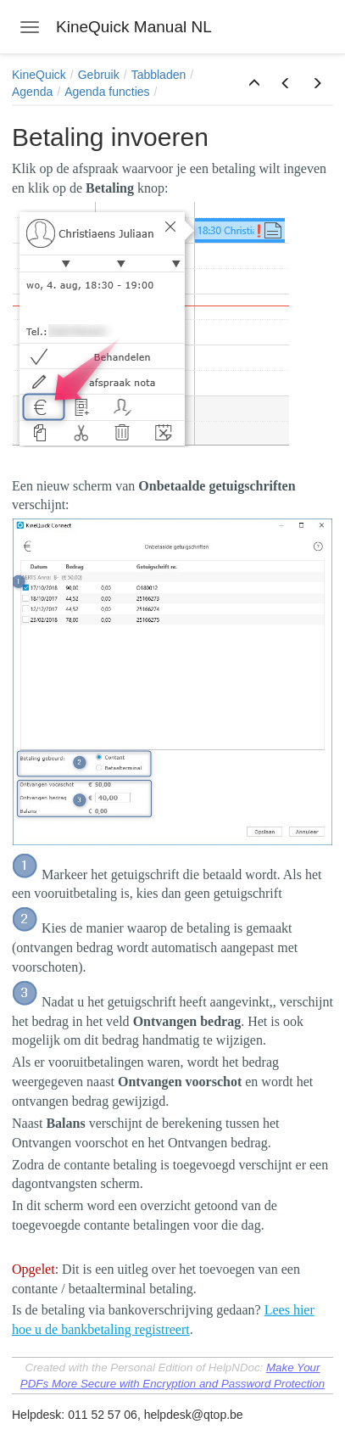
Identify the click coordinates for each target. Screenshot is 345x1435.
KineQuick (39, 74)
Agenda (32, 91)
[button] (254, 84)
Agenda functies (106, 91)
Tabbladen (158, 74)
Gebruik (99, 74)
